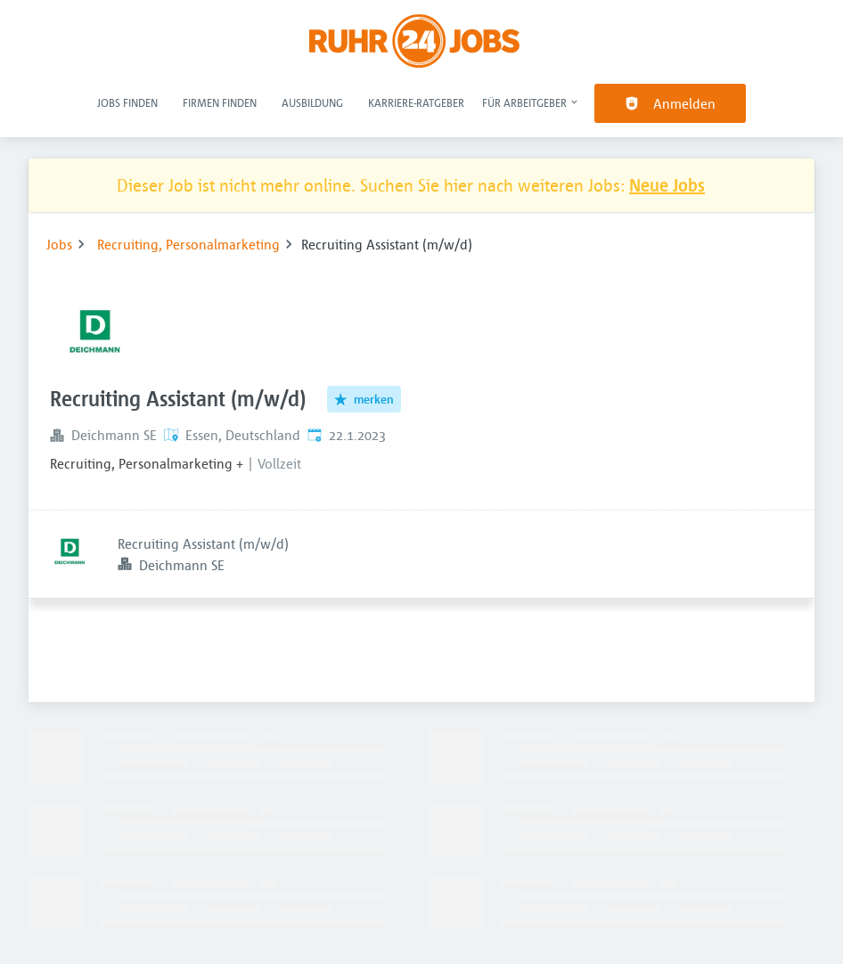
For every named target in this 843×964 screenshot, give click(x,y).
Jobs (59, 244)
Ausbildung (312, 102)
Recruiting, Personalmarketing (188, 244)
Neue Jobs (667, 185)
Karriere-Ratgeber (416, 102)
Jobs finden (127, 102)
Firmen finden (220, 102)
